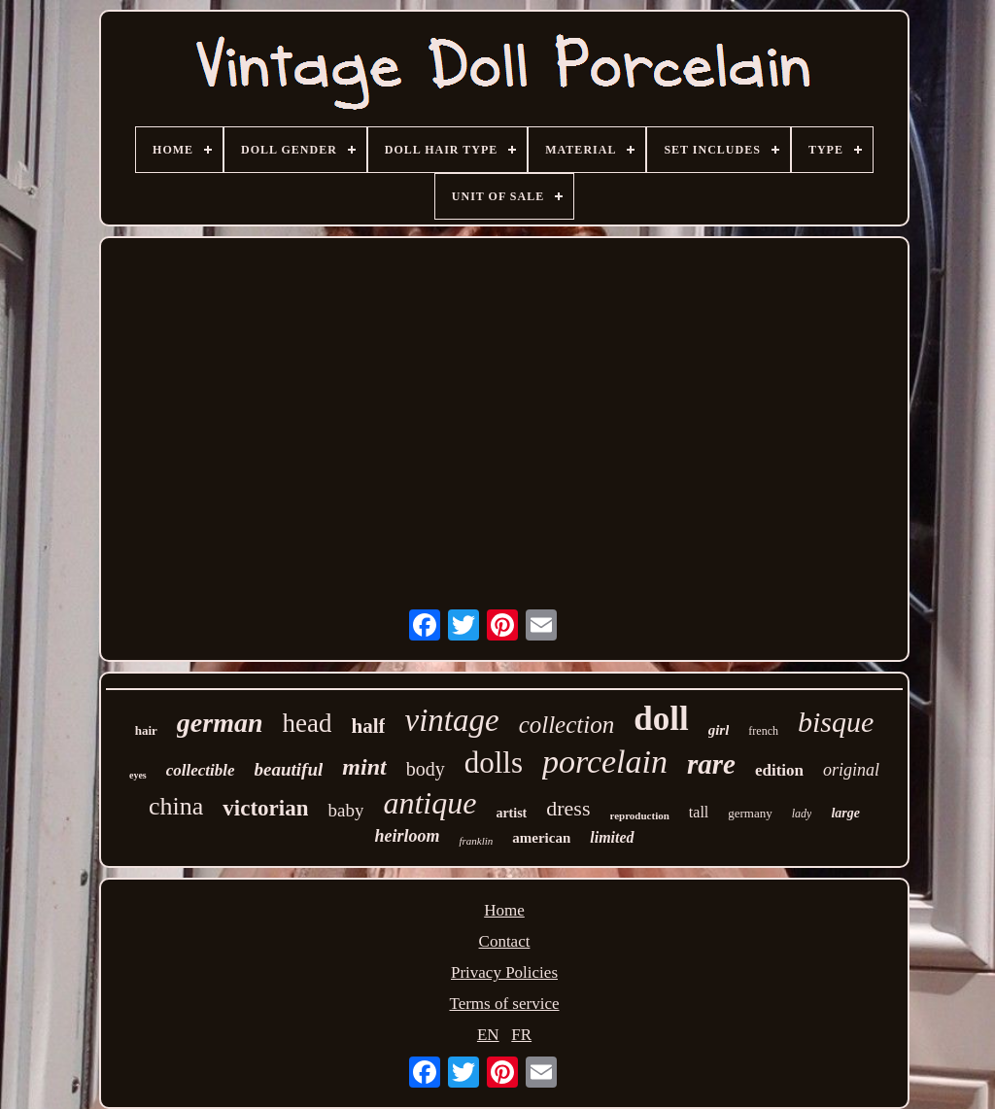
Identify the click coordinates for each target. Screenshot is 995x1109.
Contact (505, 941)
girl (719, 730)
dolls (493, 762)
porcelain (605, 762)
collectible (200, 770)
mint (364, 767)
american (541, 838)
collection (567, 724)
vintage (451, 720)
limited (612, 837)
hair (146, 730)
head (307, 723)
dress (568, 808)
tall (698, 812)
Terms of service (504, 1003)
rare (711, 764)
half (368, 726)
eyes (138, 775)
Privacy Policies (504, 972)
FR (521, 1034)
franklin (476, 841)
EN (488, 1034)
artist (511, 813)
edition (779, 770)
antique (429, 802)
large (845, 813)
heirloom (406, 836)
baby (345, 810)
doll (661, 719)
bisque (836, 722)
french (763, 731)
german (220, 723)
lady (802, 813)
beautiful (289, 769)
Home (504, 910)
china (176, 806)
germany (750, 813)
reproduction (639, 815)
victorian (265, 808)
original (851, 770)
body (425, 769)
